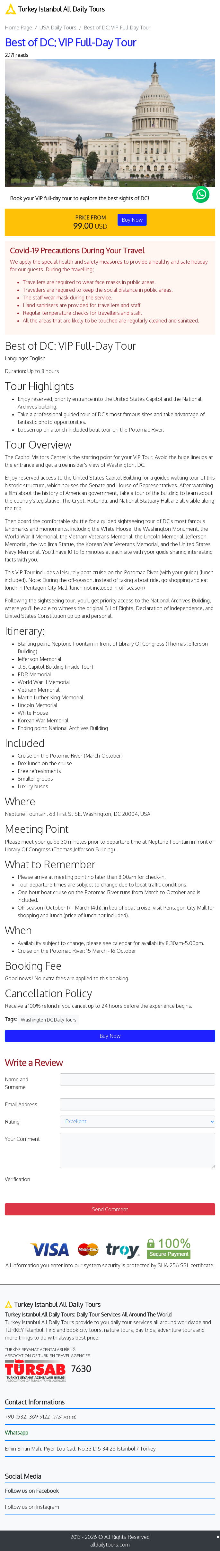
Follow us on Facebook (32, 1491)
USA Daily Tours (58, 27)
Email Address (21, 1104)
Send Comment (110, 1209)
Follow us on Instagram (32, 1507)
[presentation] (108, 1185)
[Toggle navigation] (211, 9)
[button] (20, 123)
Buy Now (132, 220)
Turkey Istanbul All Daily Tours (55, 8)
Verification (17, 1179)
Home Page (18, 27)
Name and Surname (16, 1083)
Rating (12, 1121)
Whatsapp (16, 1432)
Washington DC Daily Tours (48, 1019)
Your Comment (22, 1139)
